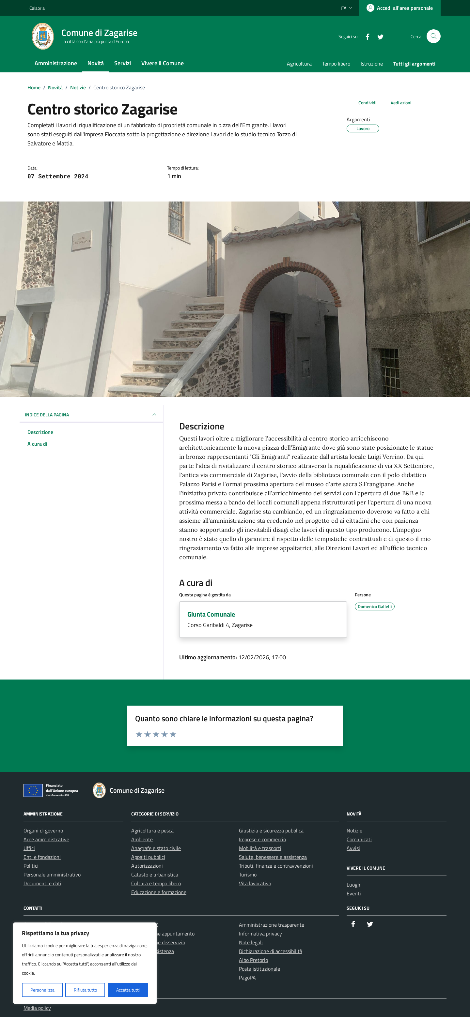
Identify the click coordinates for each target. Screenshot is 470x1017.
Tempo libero (336, 63)
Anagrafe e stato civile (156, 848)
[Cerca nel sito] (434, 36)
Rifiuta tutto (85, 989)
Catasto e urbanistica (154, 874)
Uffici (29, 848)
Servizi (122, 63)
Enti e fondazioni (42, 857)
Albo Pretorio (253, 960)
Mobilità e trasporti (260, 848)
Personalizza (42, 989)
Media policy (37, 1008)
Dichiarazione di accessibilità (270, 951)
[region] (85, 963)
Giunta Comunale (211, 614)
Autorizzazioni (147, 866)
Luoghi (354, 885)
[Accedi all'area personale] (400, 8)
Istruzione (372, 63)
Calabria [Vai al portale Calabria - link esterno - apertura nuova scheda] (37, 8)
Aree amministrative (46, 839)
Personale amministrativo (52, 874)
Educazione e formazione (158, 892)
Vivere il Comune (162, 63)
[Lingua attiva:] (347, 8)
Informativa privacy (260, 933)
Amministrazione (56, 63)
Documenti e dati (42, 883)
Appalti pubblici (148, 857)
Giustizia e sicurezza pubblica (271, 830)
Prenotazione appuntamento (163, 933)
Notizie (354, 830)
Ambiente (142, 839)
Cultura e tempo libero (156, 883)
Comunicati (359, 839)
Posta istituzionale (259, 969)
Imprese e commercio (262, 839)
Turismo (248, 874)
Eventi (354, 893)
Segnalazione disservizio (158, 942)
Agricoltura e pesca (152, 830)
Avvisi (353, 848)
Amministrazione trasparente (271, 925)
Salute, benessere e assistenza (273, 857)
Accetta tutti (128, 989)
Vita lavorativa (255, 883)
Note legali (251, 942)
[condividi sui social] (362, 102)
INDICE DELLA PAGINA (91, 414)
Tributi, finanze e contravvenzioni (276, 866)
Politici (31, 866)
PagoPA (247, 977)
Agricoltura (299, 63)
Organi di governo (43, 830)
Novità (95, 63)
